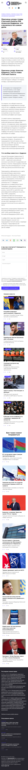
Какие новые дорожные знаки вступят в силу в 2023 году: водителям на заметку (13, 687)
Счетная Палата (17, 235)
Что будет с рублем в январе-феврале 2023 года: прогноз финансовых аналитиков (13, 708)
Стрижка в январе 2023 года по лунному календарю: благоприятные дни (13, 695)
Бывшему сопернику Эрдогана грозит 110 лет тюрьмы (12, 513)
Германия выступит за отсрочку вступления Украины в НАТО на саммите (12, 484)
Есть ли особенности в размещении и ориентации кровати (11, 734)
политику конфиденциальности (14, 281)
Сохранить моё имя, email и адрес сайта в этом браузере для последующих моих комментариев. (14, 284)
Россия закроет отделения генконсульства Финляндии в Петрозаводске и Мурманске (11, 542)
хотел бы (12, 107)
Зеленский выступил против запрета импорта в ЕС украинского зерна (13, 598)
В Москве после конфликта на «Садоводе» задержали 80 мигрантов (13, 418)
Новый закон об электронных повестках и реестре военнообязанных (11, 628)
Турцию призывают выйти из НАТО (13, 570)
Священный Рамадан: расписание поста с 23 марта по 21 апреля (10, 744)
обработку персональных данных (18, 279)
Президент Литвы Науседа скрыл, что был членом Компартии (13, 657)
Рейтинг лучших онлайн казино (9, 714)
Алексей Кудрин (6, 235)
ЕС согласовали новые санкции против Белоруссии (12, 455)
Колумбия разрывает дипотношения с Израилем (12, 312)
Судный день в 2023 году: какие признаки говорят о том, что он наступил (9, 724)
